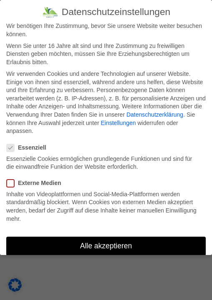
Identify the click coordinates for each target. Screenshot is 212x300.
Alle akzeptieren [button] (106, 246)
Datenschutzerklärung (154, 114)
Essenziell (29, 148)
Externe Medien (36, 183)
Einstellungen (118, 123)
